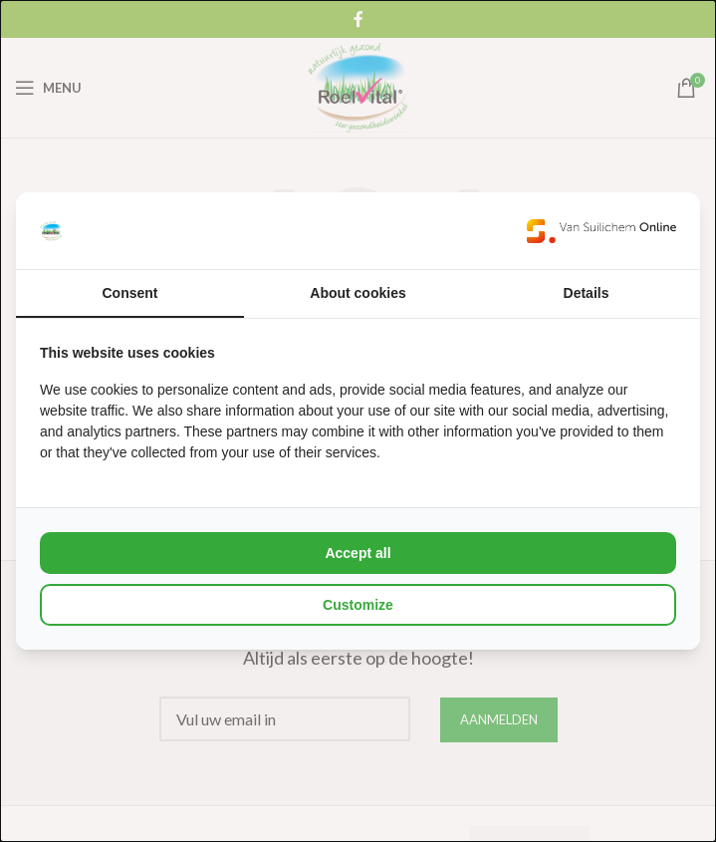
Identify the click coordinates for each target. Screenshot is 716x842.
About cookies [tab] (357, 293)
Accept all (357, 553)
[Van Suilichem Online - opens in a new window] (601, 230)
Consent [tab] (130, 293)
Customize (358, 605)
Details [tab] (586, 293)
